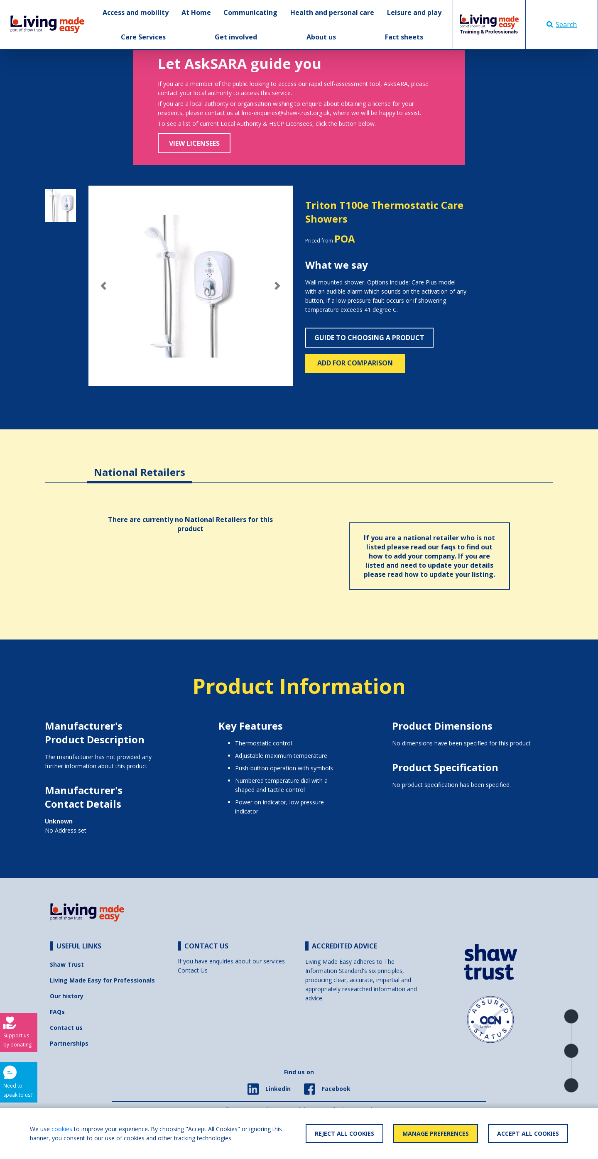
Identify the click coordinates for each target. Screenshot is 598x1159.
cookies (61, 1129)
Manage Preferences (435, 1133)
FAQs (57, 1012)
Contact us (66, 1028)
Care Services (143, 37)
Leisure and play (414, 12)
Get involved (236, 37)
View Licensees (194, 143)
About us (321, 37)
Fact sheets (404, 37)
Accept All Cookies (528, 1133)
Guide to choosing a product (369, 337)
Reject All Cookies (344, 1133)
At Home (196, 12)
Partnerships (69, 1043)
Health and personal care (332, 12)
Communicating (250, 12)
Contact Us (193, 970)
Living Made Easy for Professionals (102, 980)
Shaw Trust (67, 964)
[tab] (139, 465)
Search (562, 24)
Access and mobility (136, 12)
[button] (103, 286)
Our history (66, 996)
